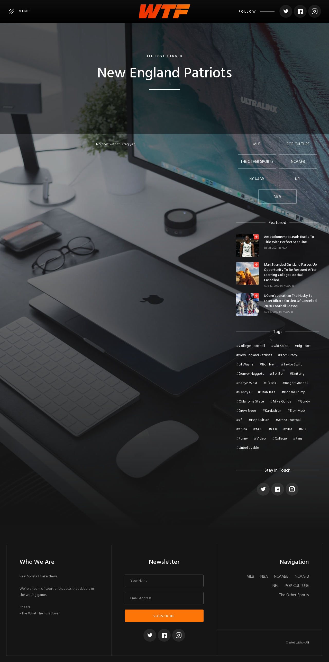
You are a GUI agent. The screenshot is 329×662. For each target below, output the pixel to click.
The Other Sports (294, 595)
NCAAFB (289, 286)
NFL (275, 586)
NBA (284, 248)
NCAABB (281, 577)
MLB (250, 577)
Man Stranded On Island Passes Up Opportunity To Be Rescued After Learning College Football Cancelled (290, 272)
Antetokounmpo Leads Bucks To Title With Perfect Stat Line (289, 240)
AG (307, 642)
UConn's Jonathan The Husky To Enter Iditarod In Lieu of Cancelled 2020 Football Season (290, 301)
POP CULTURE (297, 586)
